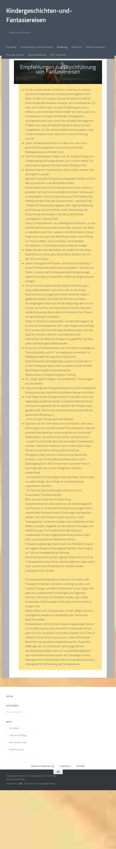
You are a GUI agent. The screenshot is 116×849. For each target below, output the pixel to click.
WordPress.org (16, 808)
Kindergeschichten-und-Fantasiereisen (39, 15)
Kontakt (81, 824)
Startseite (11, 47)
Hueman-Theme (48, 842)
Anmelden (14, 787)
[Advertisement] (58, 82)
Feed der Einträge (17, 794)
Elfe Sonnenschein (95, 47)
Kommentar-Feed (18, 801)
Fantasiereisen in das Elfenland (37, 47)
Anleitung (62, 47)
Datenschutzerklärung (42, 824)
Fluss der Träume (15, 54)
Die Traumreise (57, 54)
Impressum (65, 824)
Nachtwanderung (37, 54)
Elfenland (76, 47)
